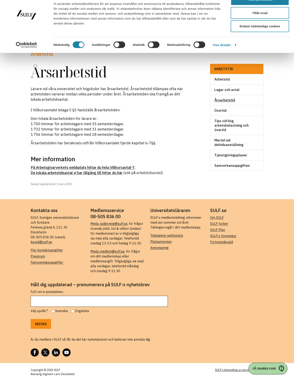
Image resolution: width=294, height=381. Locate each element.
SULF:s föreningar (223, 236)
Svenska (61, 311)
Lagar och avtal (226, 89)
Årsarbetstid (224, 100)
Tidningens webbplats (166, 235)
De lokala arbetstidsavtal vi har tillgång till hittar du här (76, 172)
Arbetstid (223, 69)
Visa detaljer (222, 56)
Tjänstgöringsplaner (230, 155)
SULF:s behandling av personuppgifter (239, 370)
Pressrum (38, 256)
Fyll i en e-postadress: (47, 292)
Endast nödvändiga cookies (260, 37)
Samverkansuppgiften (232, 165)
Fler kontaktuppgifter (47, 250)
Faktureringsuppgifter (47, 262)
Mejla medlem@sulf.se (107, 251)
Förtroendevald (221, 242)
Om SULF (217, 217)
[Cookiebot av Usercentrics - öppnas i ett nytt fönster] (26, 56)
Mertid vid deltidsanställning (228, 142)
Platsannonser (161, 242)
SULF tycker (219, 224)
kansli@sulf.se (41, 242)
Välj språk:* (39, 311)
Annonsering (159, 248)
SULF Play (217, 230)
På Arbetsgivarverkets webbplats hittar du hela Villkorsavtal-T (83, 167)
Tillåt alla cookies (260, 10)
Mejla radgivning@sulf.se (108, 224)
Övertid (220, 110)
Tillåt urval (260, 24)
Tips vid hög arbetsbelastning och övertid (231, 125)
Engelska (82, 311)
